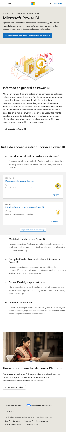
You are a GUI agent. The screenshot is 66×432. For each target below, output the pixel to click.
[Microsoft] (33, 3)
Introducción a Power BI (15, 129)
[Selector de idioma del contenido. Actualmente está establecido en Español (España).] (14, 405)
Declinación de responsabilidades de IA (19, 417)
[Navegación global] (2, 3)
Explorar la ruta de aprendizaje (33, 230)
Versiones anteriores (44, 417)
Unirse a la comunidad (14, 387)
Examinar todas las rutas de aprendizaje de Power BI (27, 35)
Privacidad (27, 421)
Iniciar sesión (59, 3)
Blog (6, 421)
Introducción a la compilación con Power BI (24, 207)
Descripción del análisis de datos (19, 181)
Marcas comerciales (12, 424)
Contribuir (17, 421)
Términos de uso (42, 421)
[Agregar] (54, 195)
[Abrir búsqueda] (50, 3)
